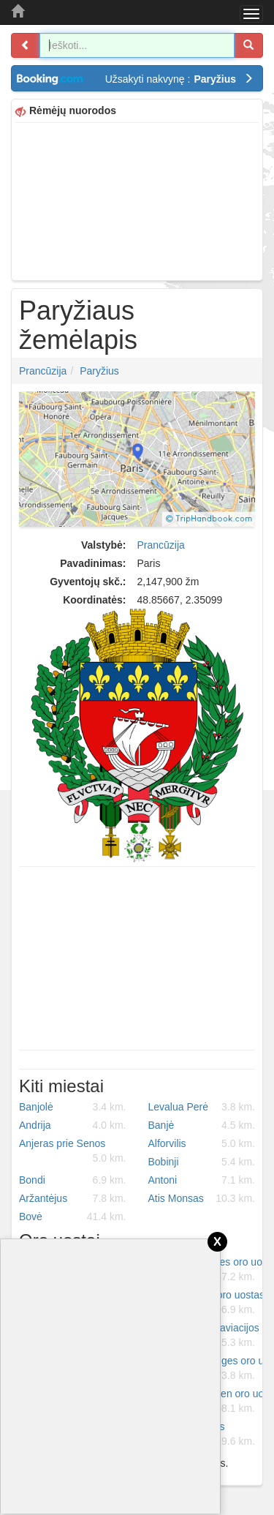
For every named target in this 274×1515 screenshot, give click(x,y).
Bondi (72, 1180)
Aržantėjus (72, 1198)
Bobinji (202, 1161)
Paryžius (99, 371)
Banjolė (72, 1106)
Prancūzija (42, 371)
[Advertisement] (137, 200)
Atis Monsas (202, 1198)
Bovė (72, 1216)
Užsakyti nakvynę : (179, 79)
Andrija (72, 1125)
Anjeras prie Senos (72, 1151)
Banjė (202, 1125)
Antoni (202, 1180)
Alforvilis (202, 1143)
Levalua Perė (202, 1106)
